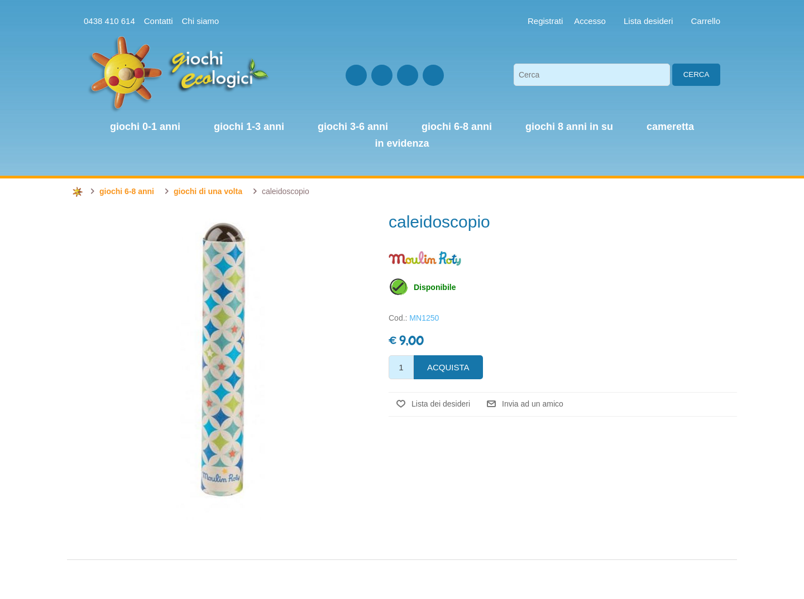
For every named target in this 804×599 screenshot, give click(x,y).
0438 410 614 (109, 21)
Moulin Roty (425, 258)
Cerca (696, 74)
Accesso (590, 21)
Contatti (158, 21)
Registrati (545, 21)
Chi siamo (200, 21)
